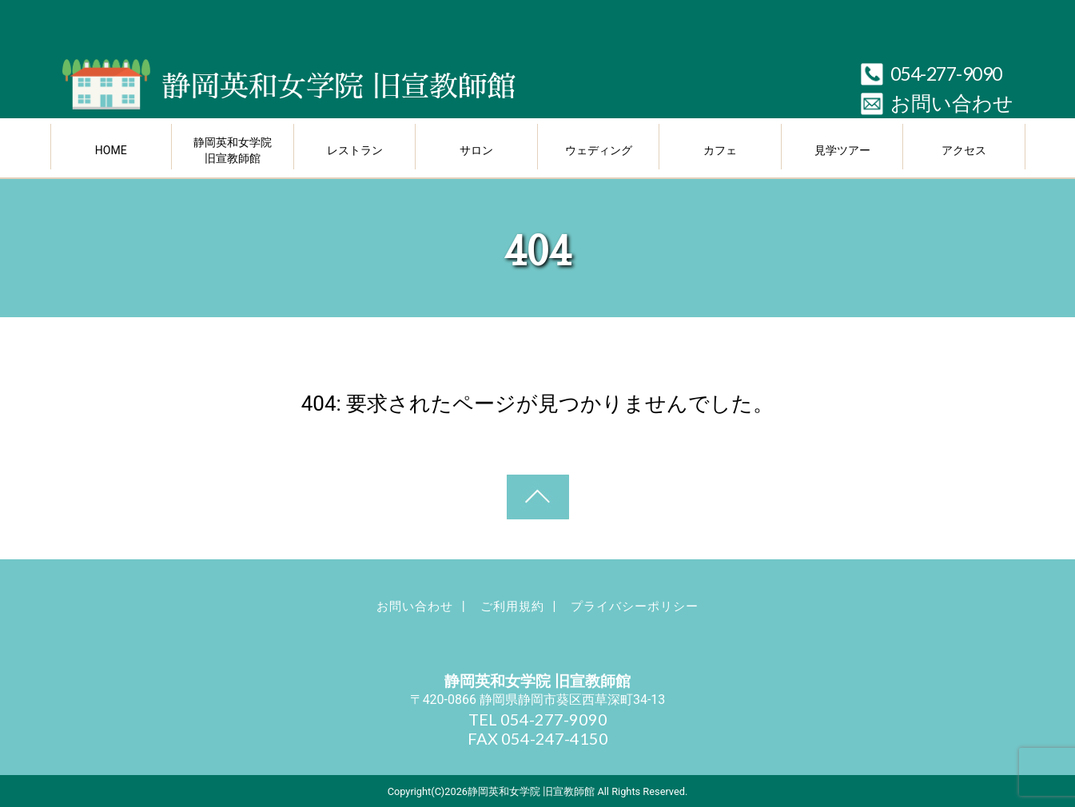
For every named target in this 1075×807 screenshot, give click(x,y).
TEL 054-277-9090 (537, 719)
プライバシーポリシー (635, 606)
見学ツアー (842, 150)
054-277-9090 (946, 73)
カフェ (720, 150)
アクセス (964, 150)
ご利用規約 (512, 606)
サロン (476, 150)
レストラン (355, 150)
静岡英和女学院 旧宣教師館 (232, 150)
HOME (111, 150)
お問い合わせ (951, 103)
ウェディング (598, 150)
